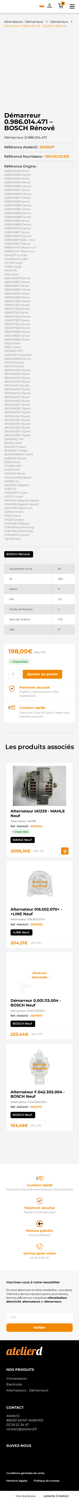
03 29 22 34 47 (17, 1425)
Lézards (56, 1496)
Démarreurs (59, 22)
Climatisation (16, 1378)
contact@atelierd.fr (21, 1429)
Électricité (14, 1384)
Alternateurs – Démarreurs (27, 1390)
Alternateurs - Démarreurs (23, 22)
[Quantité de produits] (14, 674)
